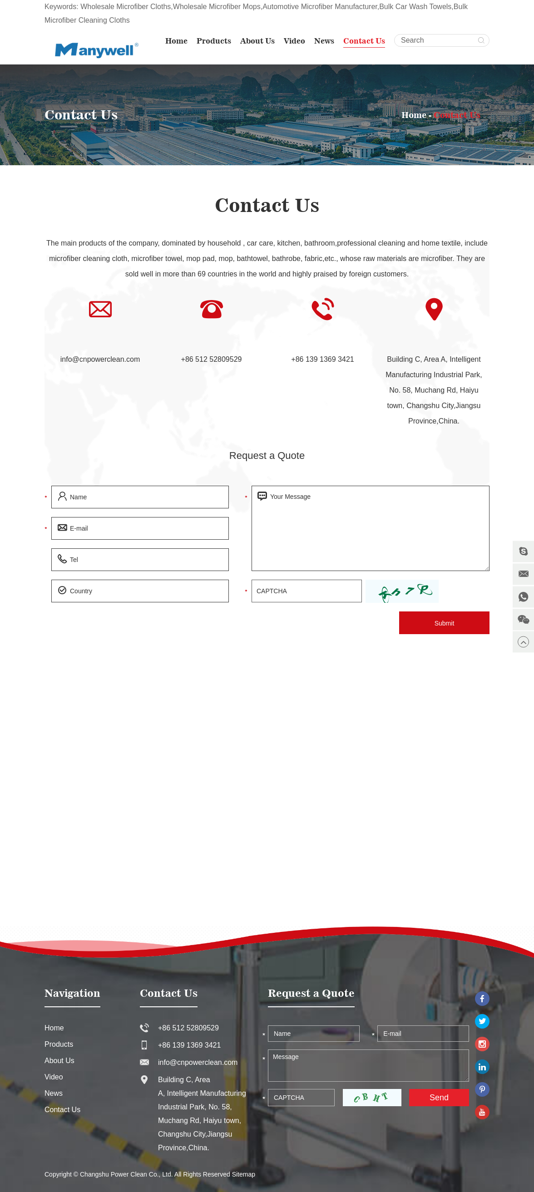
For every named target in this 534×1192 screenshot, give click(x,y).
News (324, 40)
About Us (257, 40)
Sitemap (243, 1174)
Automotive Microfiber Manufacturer (319, 6)
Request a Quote (267, 455)
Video (294, 40)
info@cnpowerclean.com (100, 359)
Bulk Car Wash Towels (415, 6)
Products (214, 40)
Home (176, 40)
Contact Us (364, 40)
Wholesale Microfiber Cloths (125, 6)
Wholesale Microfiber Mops (217, 6)
